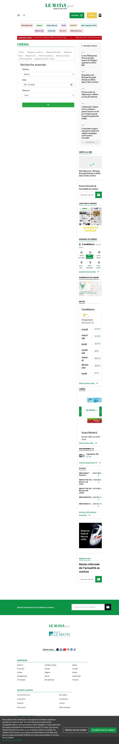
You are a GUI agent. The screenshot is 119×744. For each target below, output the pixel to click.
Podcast (75, 680)
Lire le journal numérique (90, 229)
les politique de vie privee (12, 740)
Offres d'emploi (64, 707)
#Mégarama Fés (30, 56)
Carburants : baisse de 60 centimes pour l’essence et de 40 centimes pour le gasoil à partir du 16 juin (90, 113)
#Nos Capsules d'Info (89, 25)
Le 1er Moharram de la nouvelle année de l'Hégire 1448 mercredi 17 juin (42, 37)
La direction (21, 699)
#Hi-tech (63, 31)
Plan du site (21, 707)
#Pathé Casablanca (25, 59)
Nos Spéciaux (49, 680)
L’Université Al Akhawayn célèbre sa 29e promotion (89, 94)
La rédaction (63, 699)
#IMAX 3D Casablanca (46, 56)
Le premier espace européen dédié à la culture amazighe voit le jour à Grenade (90, 133)
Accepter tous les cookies (103, 730)
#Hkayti (39, 25)
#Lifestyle (51, 31)
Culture (19, 672)
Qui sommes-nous (23, 695)
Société (75, 669)
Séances (26, 90)
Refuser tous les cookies (76, 730)
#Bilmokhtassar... (76, 31)
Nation (74, 665)
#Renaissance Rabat (62, 56)
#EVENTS (73, 25)
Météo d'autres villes (87, 383)
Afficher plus (90, 142)
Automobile (76, 676)
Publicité (20, 703)
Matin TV (20, 665)
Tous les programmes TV (88, 462)
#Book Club (39, 31)
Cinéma (25, 69)
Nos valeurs (63, 695)
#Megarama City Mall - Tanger (44, 59)
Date (24, 80)
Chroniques (21, 680)
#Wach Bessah (52, 25)
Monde (47, 669)
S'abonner (92, 15)
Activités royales (50, 665)
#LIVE (64, 25)
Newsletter (76, 15)
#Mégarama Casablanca (35, 52)
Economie (20, 669)
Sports (47, 676)
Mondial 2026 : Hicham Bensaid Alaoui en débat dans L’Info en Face (90, 79)
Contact (62, 703)
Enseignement (22, 676)
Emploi (74, 672)
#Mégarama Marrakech (53, 52)
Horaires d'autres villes (87, 272)
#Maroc (21, 52)
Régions (47, 672)
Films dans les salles (86, 443)
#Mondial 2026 (26, 25)
